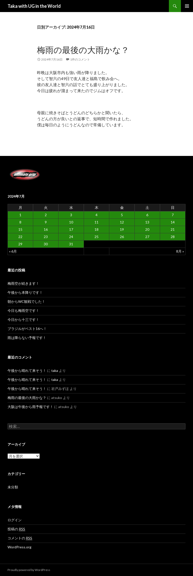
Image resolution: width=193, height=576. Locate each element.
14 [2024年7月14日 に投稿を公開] (173, 222)
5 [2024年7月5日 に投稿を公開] (122, 215)
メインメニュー (187, 6)
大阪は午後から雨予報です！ (30, 407)
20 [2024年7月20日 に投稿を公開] (147, 229)
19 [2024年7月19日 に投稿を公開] (122, 229)
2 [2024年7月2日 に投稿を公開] (46, 215)
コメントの (20, 538)
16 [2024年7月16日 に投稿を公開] (46, 229)
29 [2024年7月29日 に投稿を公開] (20, 244)
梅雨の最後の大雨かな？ (83, 50)
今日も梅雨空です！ (23, 310)
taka (54, 370)
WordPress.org (19, 547)
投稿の (16, 529)
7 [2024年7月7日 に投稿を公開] (173, 215)
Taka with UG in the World (34, 6)
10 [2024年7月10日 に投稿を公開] (71, 222)
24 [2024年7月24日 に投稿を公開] (71, 237)
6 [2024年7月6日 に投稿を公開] (147, 215)
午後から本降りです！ (25, 292)
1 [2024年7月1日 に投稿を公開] (20, 215)
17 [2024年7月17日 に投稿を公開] (71, 229)
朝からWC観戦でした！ (26, 301)
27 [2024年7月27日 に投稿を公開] (147, 237)
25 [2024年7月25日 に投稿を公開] (96, 237)
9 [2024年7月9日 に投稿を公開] (46, 222)
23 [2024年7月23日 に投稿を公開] (46, 237)
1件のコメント (80, 59)
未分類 (13, 487)
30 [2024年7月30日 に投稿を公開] (46, 244)
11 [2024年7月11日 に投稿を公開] (96, 222)
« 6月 (13, 251)
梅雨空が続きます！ (23, 283)
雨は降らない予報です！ (27, 337)
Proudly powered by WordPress (29, 570)
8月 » (180, 251)
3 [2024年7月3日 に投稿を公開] (71, 215)
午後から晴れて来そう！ (27, 370)
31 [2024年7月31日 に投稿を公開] (71, 244)
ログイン (15, 520)
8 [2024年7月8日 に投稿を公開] (20, 222)
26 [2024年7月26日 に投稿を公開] (122, 237)
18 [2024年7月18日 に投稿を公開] (96, 229)
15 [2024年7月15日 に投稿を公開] (20, 229)
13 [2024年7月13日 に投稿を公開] (147, 222)
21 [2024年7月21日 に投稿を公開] (173, 229)
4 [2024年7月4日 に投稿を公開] (96, 215)
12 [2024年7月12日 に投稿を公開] (122, 222)
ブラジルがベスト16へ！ (27, 328)
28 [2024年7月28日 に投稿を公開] (173, 237)
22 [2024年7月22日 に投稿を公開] (20, 237)
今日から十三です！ (23, 319)
